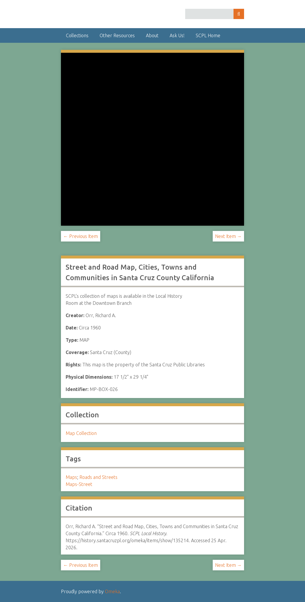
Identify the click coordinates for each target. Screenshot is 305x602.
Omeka (112, 591)
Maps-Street (79, 484)
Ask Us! (177, 35)
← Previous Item (80, 236)
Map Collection (81, 433)
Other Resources (117, 35)
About (152, 35)
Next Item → (228, 236)
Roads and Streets (98, 477)
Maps (71, 477)
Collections (77, 35)
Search (239, 14)
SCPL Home (208, 35)
